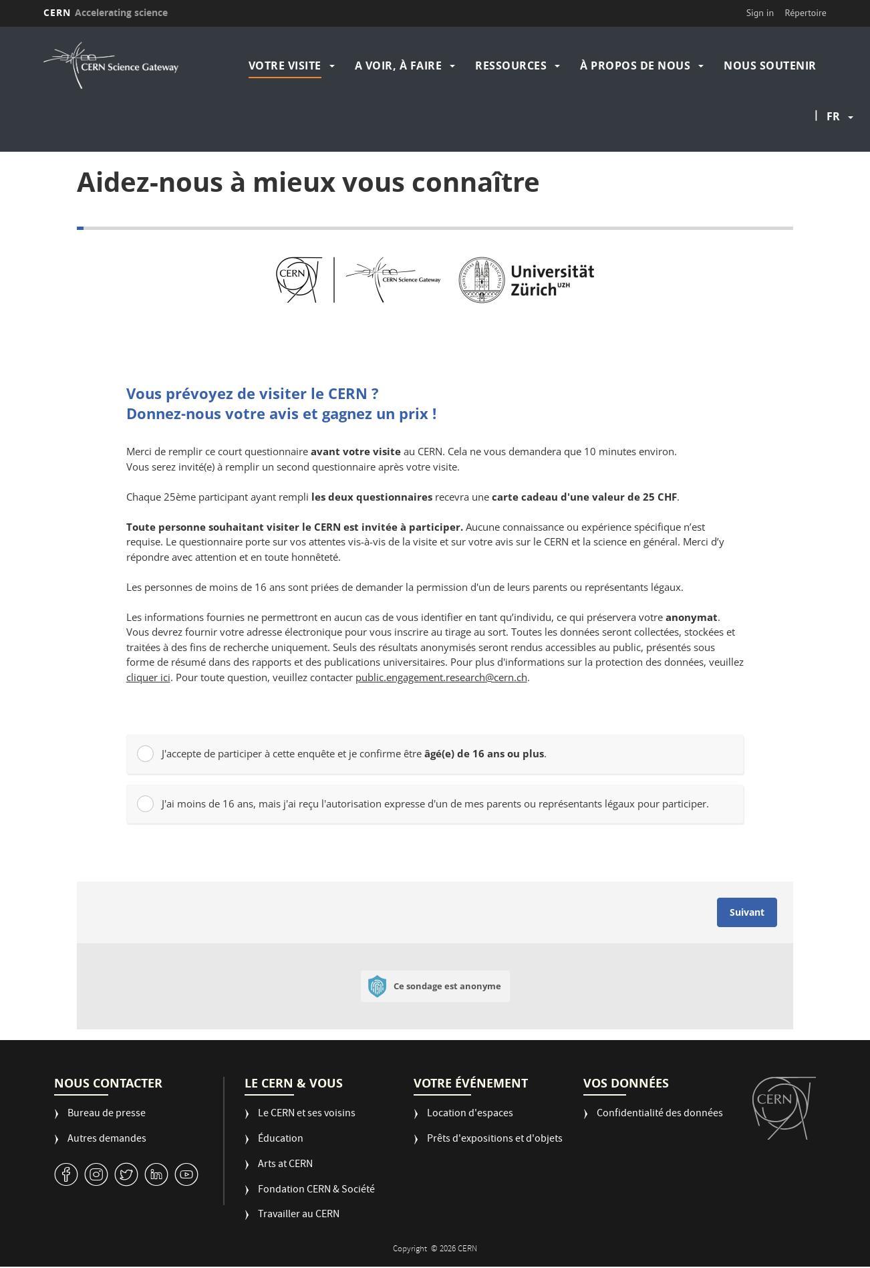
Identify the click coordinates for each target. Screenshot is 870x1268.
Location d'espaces (470, 1114)
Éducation (280, 1140)
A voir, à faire (398, 65)
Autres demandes (106, 1140)
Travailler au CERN (298, 1215)
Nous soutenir (770, 65)
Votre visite (285, 65)
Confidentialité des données (660, 1114)
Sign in (760, 13)
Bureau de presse (106, 1114)
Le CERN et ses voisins (306, 1114)
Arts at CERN (285, 1165)
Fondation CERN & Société (316, 1190)
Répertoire (806, 13)
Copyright (411, 1249)
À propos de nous (635, 65)
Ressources (511, 65)
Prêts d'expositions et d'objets (495, 1140)
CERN (105, 12)
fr (833, 116)
